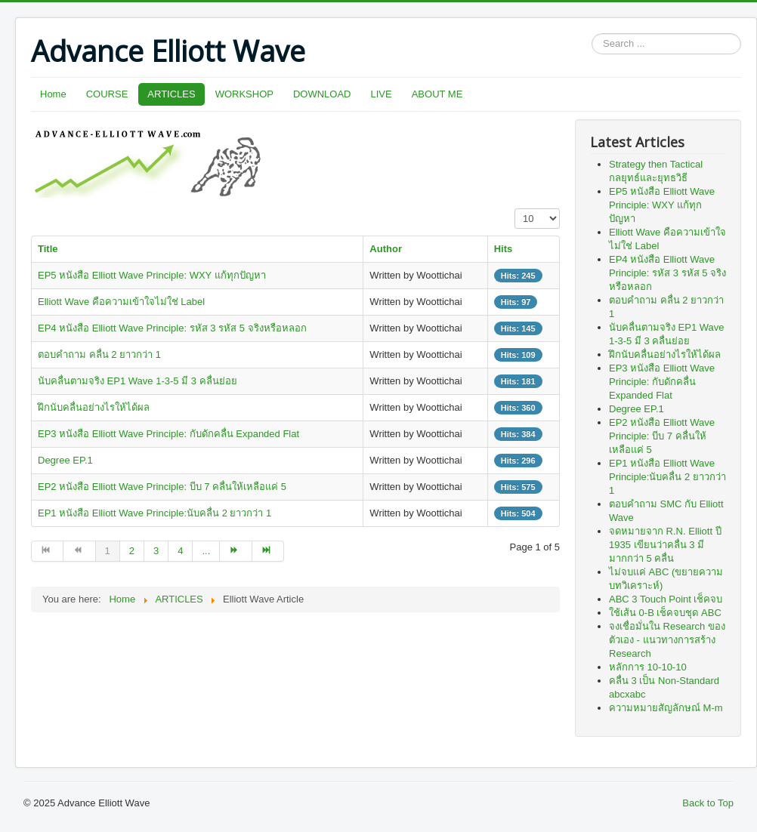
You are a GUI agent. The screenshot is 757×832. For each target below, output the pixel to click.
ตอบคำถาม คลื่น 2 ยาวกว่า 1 (99, 354)
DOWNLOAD (322, 94)
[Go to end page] (268, 551)
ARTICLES (171, 94)
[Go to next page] (236, 551)
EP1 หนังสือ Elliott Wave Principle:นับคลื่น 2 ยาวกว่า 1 (154, 513)
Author (385, 248)
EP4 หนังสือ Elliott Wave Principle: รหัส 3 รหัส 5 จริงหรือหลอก (172, 328)
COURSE (107, 94)
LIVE (381, 94)
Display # (514, 208)
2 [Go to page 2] (131, 550)
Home (53, 94)
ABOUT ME (437, 94)
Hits (503, 248)
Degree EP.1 (65, 460)
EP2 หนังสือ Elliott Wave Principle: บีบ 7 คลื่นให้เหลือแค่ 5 (162, 486)
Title (48, 248)
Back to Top (708, 803)
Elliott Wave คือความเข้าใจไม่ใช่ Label (121, 301)
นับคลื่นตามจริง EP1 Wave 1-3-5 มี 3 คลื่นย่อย (137, 381)
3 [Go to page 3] (156, 550)
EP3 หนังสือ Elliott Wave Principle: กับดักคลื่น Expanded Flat (168, 433)
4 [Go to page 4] (180, 550)
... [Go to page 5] (206, 550)
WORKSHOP (244, 94)
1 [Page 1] (107, 550)
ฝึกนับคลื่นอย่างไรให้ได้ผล (94, 407)
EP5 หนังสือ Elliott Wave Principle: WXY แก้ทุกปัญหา (152, 275)
